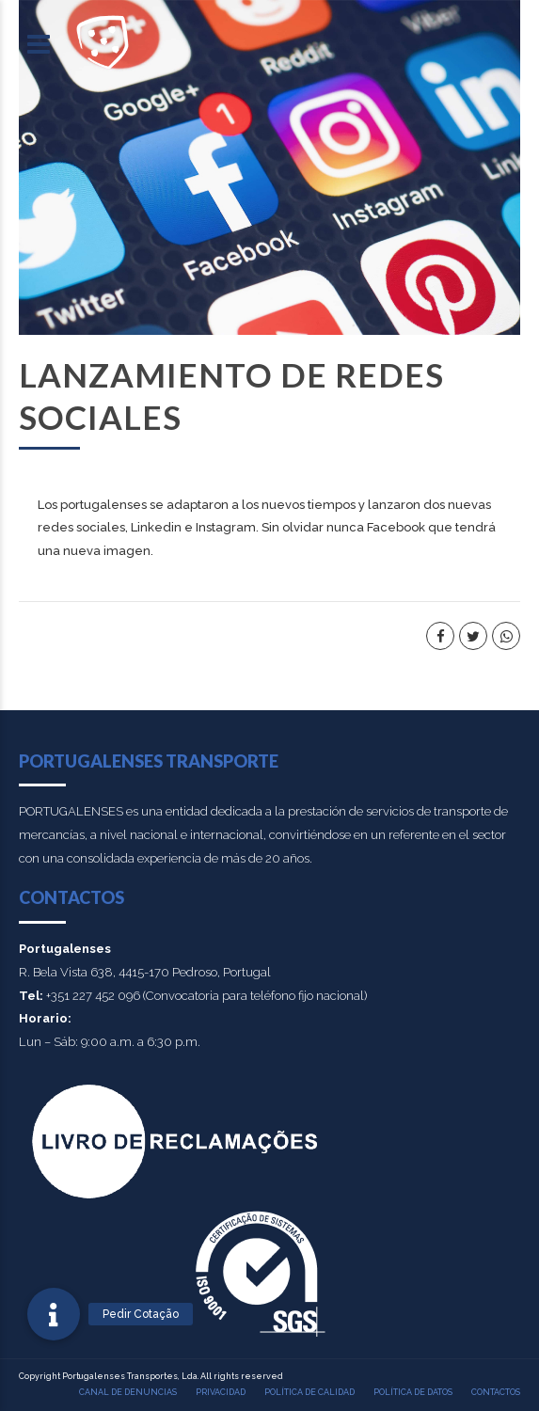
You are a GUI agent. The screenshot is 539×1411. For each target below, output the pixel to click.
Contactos (495, 1392)
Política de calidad (309, 1392)
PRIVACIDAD (221, 1392)
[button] (53, 1314)
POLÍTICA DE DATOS (412, 1392)
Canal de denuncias (128, 1392)
